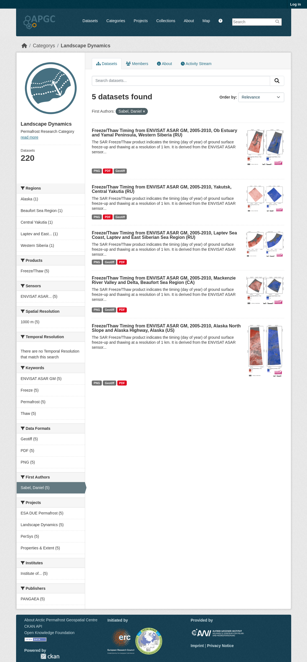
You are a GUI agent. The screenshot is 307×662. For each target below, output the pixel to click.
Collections (165, 21)
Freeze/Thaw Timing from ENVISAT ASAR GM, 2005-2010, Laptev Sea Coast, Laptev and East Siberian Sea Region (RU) (164, 235)
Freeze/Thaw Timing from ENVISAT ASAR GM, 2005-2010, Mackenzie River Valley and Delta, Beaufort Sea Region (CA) (164, 280)
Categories (115, 21)
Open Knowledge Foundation (49, 632)
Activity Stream (196, 63)
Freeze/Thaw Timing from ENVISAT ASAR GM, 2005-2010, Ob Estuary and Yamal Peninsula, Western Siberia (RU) (164, 132)
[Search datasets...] (181, 81)
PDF (108, 170)
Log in (295, 4)
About (189, 21)
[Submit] (277, 81)
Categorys (44, 45)
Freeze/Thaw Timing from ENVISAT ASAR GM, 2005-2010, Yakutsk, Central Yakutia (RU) (162, 189)
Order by (228, 97)
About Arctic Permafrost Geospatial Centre (61, 620)
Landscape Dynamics (85, 45)
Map (206, 21)
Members (137, 63)
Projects (141, 21)
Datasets (90, 21)
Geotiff (120, 170)
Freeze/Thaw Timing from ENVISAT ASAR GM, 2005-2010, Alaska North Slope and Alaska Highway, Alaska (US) (166, 328)
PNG (97, 170)
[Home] (24, 45)
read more (30, 137)
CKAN (49, 656)
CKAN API (33, 626)
